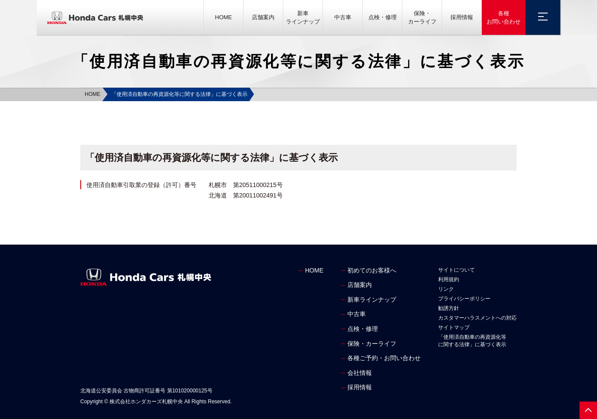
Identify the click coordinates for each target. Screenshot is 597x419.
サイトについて (456, 270)
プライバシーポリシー (464, 299)
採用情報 (461, 17)
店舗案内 (263, 17)
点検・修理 (382, 17)
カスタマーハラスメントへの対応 (477, 318)
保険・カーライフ (422, 17)
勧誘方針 (448, 308)
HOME (223, 17)
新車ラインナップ (303, 17)
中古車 (342, 17)
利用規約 (448, 279)
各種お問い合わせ (504, 17)
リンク (446, 289)
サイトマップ (454, 327)
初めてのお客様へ (371, 270)
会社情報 (359, 372)
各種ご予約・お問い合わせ (384, 357)
